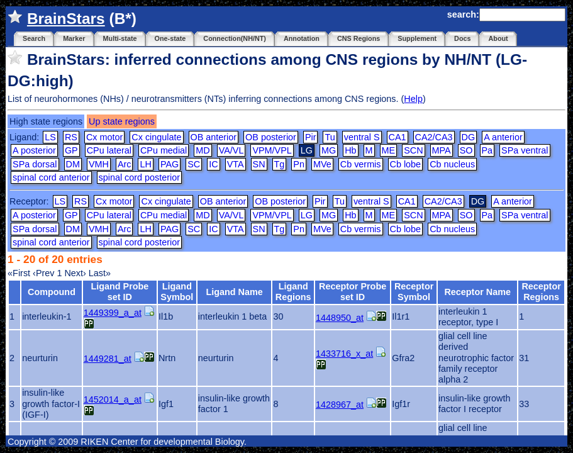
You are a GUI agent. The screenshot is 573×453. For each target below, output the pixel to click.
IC (213, 164)
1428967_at (340, 405)
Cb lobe (405, 164)
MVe (322, 164)
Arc (124, 164)
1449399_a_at (113, 313)
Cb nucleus (452, 164)
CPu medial (163, 150)
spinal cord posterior (140, 177)
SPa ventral (524, 150)
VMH (99, 164)
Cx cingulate (156, 137)
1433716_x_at (344, 354)
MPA (441, 150)
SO (466, 150)
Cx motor (104, 137)
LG (307, 215)
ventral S (362, 137)
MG (328, 150)
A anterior (503, 137)
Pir (310, 137)
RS (71, 137)
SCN (413, 150)
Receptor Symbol (413, 291)
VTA (235, 164)
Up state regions (122, 121)
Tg (279, 164)
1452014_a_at (113, 399)
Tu (330, 137)
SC (193, 164)
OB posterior (270, 137)
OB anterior (214, 137)
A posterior (34, 150)
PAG (169, 164)
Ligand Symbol (176, 291)
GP (71, 150)
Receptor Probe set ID (352, 291)
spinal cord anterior (51, 177)
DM (73, 164)
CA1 (397, 137)
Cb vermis (360, 164)
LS (50, 137)
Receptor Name (477, 292)
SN (259, 164)
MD (202, 150)
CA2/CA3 (434, 137)
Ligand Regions (293, 291)
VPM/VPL (271, 150)
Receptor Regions (540, 291)
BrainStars (66, 18)
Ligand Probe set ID (119, 291)
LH (145, 164)
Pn (298, 164)
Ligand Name (234, 292)
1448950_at (340, 318)
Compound (51, 292)
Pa (487, 150)
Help (413, 99)
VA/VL (231, 150)
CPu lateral (109, 150)
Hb (350, 150)
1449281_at (107, 359)
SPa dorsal (35, 164)
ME (389, 150)
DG (469, 137)
